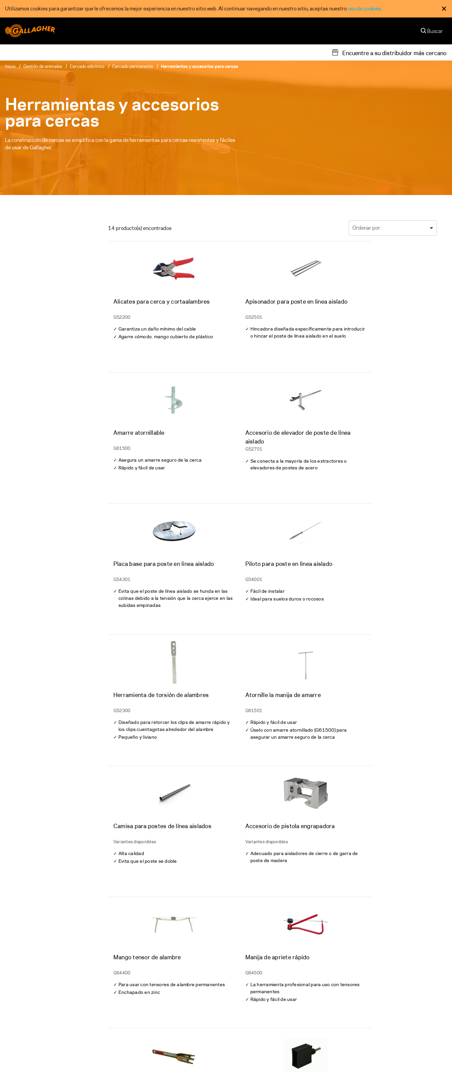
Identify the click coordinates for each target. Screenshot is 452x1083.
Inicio (10, 66)
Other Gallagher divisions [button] (37, 1066)
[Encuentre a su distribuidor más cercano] (389, 52)
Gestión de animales (42, 66)
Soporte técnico (136, 1011)
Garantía (128, 985)
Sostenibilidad (360, 985)
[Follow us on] (11, 1009)
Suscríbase (406, 953)
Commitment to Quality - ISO (297, 1066)
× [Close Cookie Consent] (444, 8)
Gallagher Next (361, 1011)
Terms (253, 1066)
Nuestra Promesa (363, 998)
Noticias (240, 1037)
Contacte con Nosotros (257, 1011)
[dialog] (226, 8)
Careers (240, 1024)
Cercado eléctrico (87, 66)
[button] (422, 1066)
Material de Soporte (141, 998)
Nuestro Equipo (249, 998)
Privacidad (228, 1066)
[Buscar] (432, 32)
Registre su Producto (142, 1024)
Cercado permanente (132, 66)
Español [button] (429, 1073)
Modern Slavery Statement (365, 1066)
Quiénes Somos (248, 985)
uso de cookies (364, 8)
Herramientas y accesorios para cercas (199, 66)
